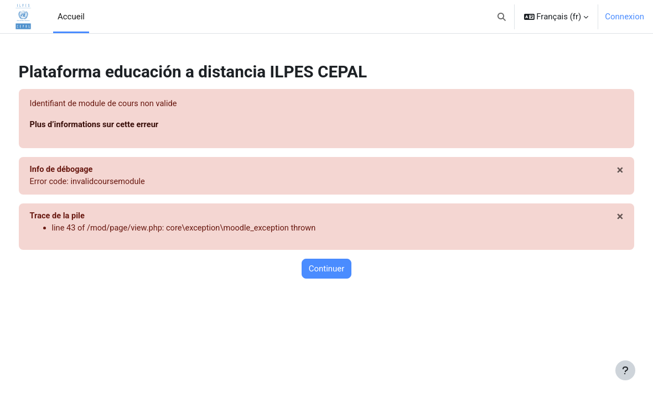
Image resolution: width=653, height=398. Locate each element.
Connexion (624, 17)
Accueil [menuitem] (71, 17)
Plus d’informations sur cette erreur (116, 125)
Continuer (327, 271)
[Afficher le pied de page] (625, 370)
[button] (501, 16)
